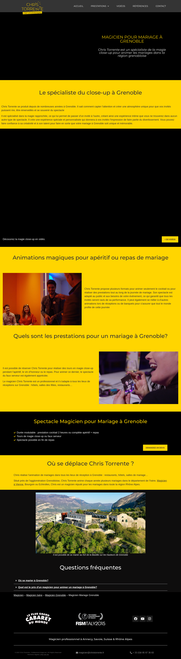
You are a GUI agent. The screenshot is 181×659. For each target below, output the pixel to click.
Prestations (100, 6)
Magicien (19, 595)
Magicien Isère (34, 595)
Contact (161, 6)
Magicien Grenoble (55, 595)
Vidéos (121, 6)
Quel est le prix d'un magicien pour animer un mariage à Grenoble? (57, 587)
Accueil (78, 6)
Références (140, 6)
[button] (90, 580)
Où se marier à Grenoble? (33, 580)
